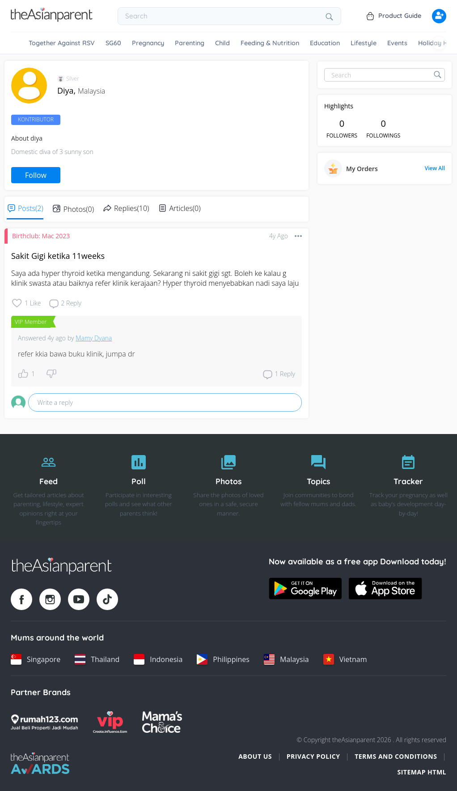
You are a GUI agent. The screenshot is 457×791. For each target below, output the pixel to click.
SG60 (113, 43)
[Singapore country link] (35, 659)
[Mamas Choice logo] (162, 722)
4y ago (278, 236)
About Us (255, 756)
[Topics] (318, 488)
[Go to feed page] (52, 19)
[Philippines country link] (223, 659)
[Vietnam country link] (345, 659)
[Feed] (48, 488)
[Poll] (138, 488)
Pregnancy (148, 43)
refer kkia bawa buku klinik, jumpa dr (76, 354)
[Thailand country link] (97, 659)
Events (397, 43)
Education (325, 43)
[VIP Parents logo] (110, 722)
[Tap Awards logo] (40, 763)
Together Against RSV (62, 43)
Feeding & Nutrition (270, 43)
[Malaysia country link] (286, 659)
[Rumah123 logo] (44, 722)
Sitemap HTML (421, 772)
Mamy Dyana (94, 338)
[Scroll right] (439, 43)
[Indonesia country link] (158, 659)
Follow (36, 175)
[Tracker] (408, 488)
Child (222, 43)
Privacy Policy (313, 756)
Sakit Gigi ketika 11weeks (58, 255)
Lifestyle (364, 43)
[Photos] (228, 488)
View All (435, 168)
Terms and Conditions (396, 756)
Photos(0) (78, 209)
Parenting (189, 43)
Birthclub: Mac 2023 (41, 236)
